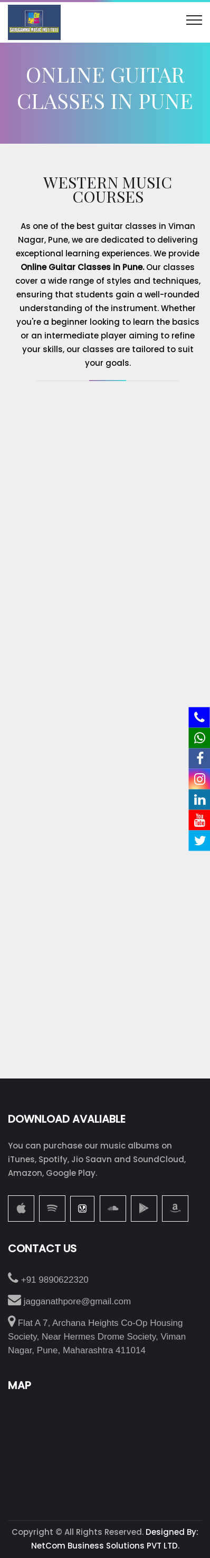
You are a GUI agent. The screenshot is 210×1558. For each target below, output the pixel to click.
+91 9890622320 (48, 1280)
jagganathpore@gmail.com (69, 1301)
